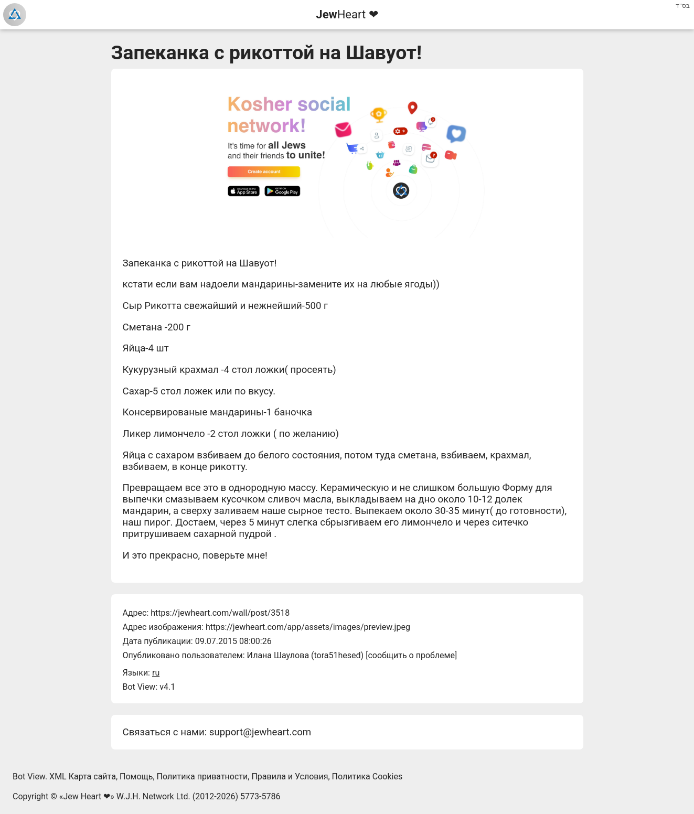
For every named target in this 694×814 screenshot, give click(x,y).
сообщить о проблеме (411, 655)
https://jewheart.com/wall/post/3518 (220, 613)
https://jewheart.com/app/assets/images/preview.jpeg (308, 627)
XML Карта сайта (82, 776)
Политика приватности (202, 776)
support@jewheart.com (260, 732)
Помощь (136, 776)
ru (155, 673)
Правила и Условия (289, 776)
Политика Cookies (367, 776)
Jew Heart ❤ (86, 796)
